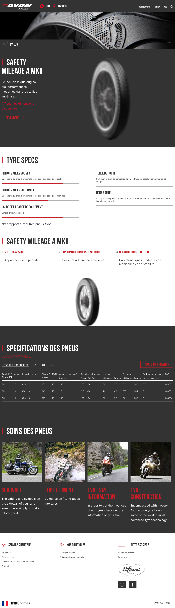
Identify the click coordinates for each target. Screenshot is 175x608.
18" (44, 364)
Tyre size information (101, 493)
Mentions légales (67, 552)
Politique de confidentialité (72, 557)
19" (52, 364)
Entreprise (122, 557)
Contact (5, 566)
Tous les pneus (8, 557)
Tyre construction (146, 493)
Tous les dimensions (15, 364)
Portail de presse (126, 552)
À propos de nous (161, 7)
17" (35, 364)
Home (5, 44)
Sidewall (12, 490)
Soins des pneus (144, 7)
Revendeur (12, 118)
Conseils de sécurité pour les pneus (18, 561)
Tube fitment (59, 490)
